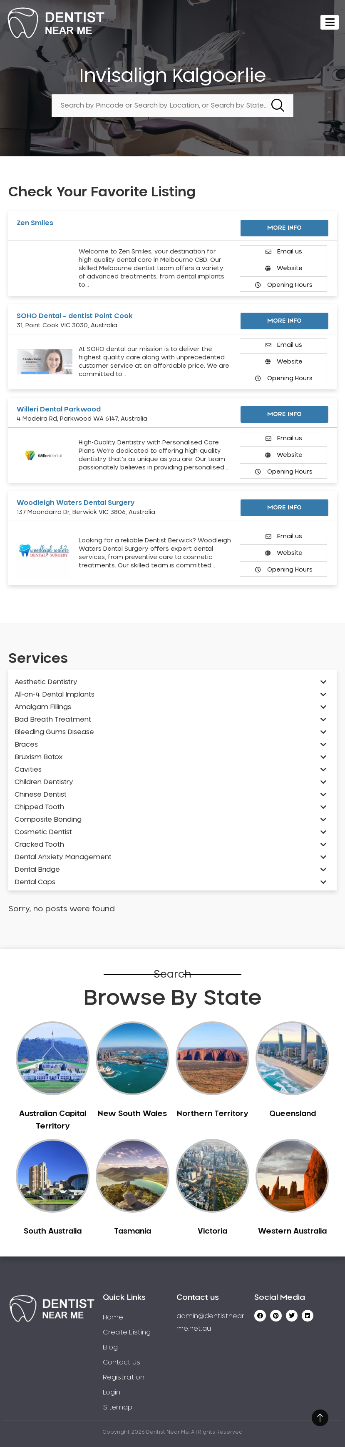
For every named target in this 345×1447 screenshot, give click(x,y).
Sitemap (117, 1407)
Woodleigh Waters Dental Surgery (76, 502)
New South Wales (132, 1114)
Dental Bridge (37, 869)
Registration (123, 1377)
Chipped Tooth (39, 807)
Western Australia (292, 1231)
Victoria (212, 1231)
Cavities (28, 769)
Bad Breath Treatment (53, 719)
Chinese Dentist (41, 794)
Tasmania (132, 1231)
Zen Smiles (35, 223)
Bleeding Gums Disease (54, 732)
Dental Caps (35, 882)
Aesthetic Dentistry (46, 682)
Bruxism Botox (39, 757)
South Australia (53, 1231)
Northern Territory (212, 1114)
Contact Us (121, 1362)
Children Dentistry (44, 782)
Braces (26, 744)
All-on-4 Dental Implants (54, 694)
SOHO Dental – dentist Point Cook (75, 316)
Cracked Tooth (39, 844)
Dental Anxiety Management (63, 857)
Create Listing (127, 1332)
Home (113, 1317)
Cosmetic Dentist (43, 832)
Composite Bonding (48, 819)
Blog (110, 1347)
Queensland (292, 1114)
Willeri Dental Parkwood (59, 409)
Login (111, 1392)
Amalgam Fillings (43, 707)
